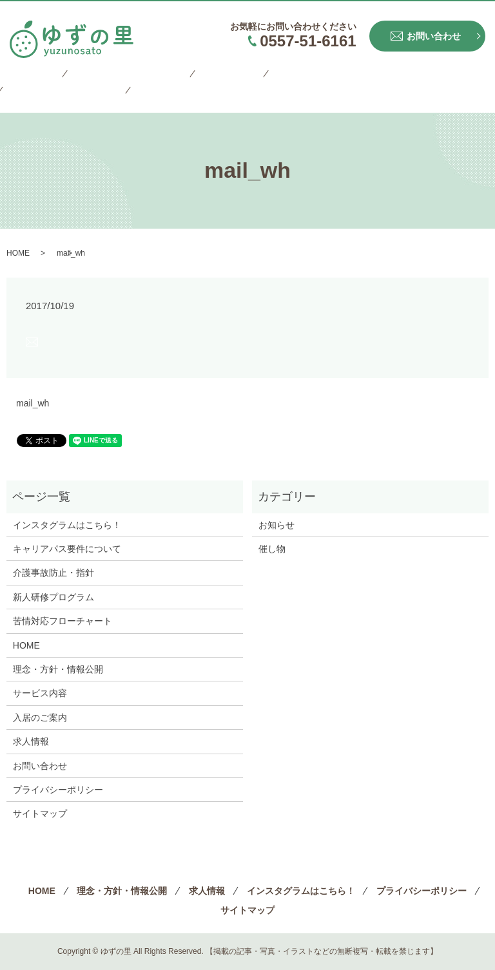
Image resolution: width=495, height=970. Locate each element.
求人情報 (193, 75)
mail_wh (32, 403)
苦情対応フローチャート (62, 621)
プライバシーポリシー (415, 75)
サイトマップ (39, 95)
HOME (24, 75)
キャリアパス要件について (67, 549)
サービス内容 (40, 693)
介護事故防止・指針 (53, 572)
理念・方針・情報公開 (106, 75)
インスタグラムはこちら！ (290, 75)
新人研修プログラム (53, 597)
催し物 (272, 549)
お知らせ (276, 525)
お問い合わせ (40, 766)
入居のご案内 (40, 717)
